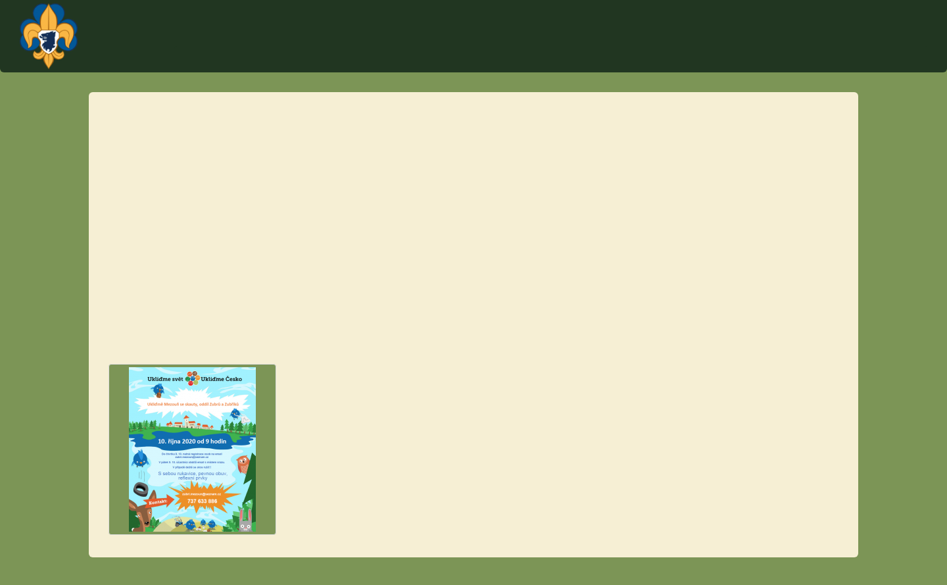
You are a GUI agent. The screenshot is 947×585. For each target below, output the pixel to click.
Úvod (501, 59)
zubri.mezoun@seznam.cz (414, 197)
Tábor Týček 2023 (660, 59)
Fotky (896, 59)
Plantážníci (855, 23)
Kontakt (546, 59)
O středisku (794, 59)
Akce (593, 59)
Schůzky (733, 59)
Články (851, 59)
